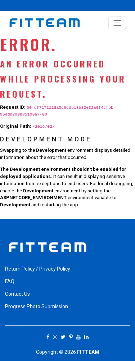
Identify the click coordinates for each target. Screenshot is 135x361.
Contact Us (17, 294)
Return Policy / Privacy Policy (37, 269)
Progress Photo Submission (36, 306)
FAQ (9, 281)
